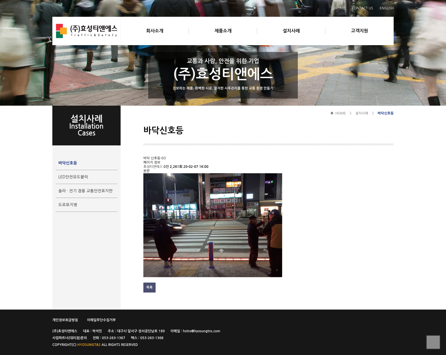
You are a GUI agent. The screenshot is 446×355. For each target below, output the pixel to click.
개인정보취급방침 (65, 320)
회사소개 (154, 31)
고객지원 (359, 31)
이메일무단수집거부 (101, 320)
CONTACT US (362, 8)
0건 (166, 166)
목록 (149, 287)
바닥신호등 (67, 163)
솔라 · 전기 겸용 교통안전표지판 (85, 191)
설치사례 (291, 31)
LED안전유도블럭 (73, 177)
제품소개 (223, 31)
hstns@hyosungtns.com (201, 331)
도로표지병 (67, 205)
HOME (340, 8)
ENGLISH (387, 8)
